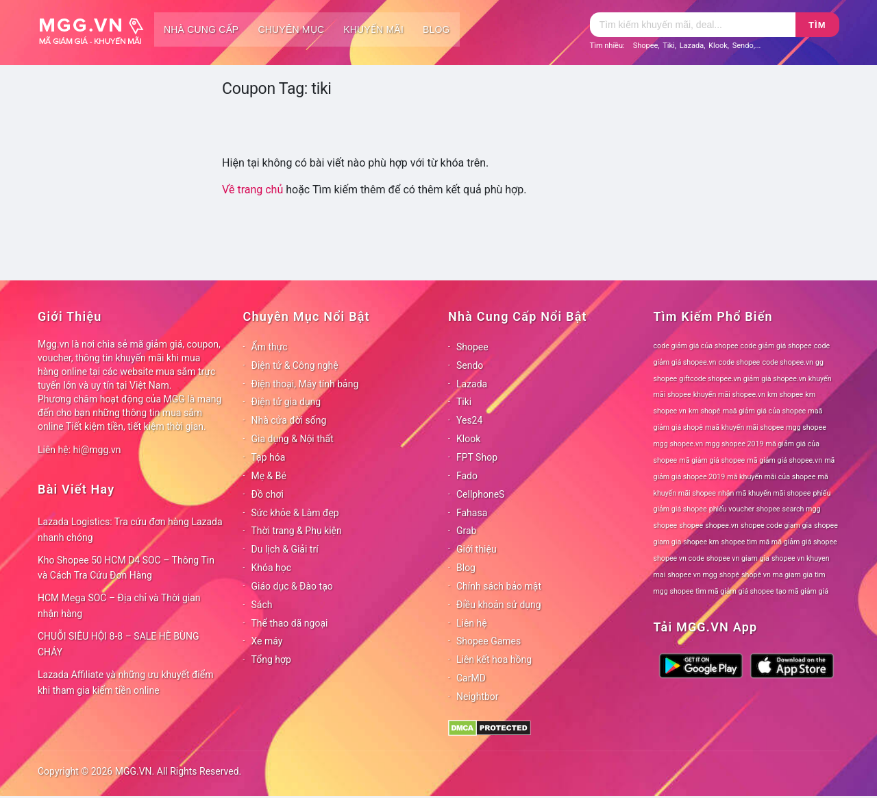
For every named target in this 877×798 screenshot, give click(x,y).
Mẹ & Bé (268, 475)
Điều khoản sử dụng (498, 604)
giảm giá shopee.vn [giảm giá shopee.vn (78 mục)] (774, 378)
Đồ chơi (267, 494)
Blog (436, 29)
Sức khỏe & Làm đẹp (295, 512)
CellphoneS (480, 494)
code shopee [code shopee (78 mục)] (740, 362)
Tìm (817, 25)
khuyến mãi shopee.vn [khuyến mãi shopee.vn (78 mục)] (729, 394)
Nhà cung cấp (201, 29)
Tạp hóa (268, 457)
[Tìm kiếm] (692, 24)
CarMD (471, 678)
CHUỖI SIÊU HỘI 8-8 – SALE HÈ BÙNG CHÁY (118, 644)
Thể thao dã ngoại (289, 623)
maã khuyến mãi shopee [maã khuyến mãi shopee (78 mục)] (744, 427)
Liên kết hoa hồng (494, 659)
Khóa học (271, 567)
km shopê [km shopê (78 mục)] (704, 411)
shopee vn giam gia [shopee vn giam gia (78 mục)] (737, 558)
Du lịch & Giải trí (285, 549)
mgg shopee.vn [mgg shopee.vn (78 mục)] (679, 443)
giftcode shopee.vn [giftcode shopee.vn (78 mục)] (710, 378)
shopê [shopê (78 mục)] (729, 574)
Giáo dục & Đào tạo (292, 586)
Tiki (669, 45)
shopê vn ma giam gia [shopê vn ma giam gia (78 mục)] (777, 574)
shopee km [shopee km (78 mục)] (701, 541)
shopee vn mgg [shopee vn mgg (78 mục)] (692, 574)
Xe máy (267, 641)
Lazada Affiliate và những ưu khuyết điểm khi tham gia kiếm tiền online (125, 682)
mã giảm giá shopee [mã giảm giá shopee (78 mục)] (712, 460)
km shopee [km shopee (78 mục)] (785, 394)
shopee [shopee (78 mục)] (691, 525)
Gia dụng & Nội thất (292, 438)
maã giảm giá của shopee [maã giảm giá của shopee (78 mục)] (764, 411)
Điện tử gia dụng (286, 401)
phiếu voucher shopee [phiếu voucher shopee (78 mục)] (744, 509)
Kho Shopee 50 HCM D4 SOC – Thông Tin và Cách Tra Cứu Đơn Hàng (126, 568)
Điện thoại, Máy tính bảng (305, 383)
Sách (262, 604)
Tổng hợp (271, 659)
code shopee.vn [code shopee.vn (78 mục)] (787, 362)
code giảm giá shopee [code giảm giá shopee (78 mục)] (776, 345)
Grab (466, 530)
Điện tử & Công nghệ (294, 365)
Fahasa (471, 512)
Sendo (743, 45)
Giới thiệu (476, 549)
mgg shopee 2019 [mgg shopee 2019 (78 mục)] (734, 443)
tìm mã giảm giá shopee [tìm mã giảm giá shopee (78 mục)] (734, 591)
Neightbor (477, 696)
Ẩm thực (269, 346)
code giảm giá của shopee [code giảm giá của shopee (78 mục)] (696, 345)
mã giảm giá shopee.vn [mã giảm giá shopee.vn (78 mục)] (784, 460)
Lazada (692, 45)
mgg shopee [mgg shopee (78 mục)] (806, 427)
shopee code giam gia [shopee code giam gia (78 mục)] (776, 525)
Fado (467, 475)
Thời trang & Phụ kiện (296, 530)
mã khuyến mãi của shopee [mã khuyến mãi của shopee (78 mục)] (771, 476)
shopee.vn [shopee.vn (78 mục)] (722, 525)
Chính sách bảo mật (498, 586)
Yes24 (469, 420)
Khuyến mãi (373, 29)
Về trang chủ (252, 189)
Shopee (645, 45)
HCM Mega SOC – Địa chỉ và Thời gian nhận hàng (119, 605)
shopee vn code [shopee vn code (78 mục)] (679, 558)
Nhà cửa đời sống (289, 420)
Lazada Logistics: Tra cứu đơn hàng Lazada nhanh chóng (130, 529)
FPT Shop (476, 457)
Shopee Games (488, 641)
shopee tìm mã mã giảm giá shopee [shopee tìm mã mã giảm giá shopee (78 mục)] (779, 541)
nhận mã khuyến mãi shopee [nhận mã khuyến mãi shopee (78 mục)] (764, 493)
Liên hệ (471, 623)
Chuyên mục (291, 29)
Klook (718, 45)
